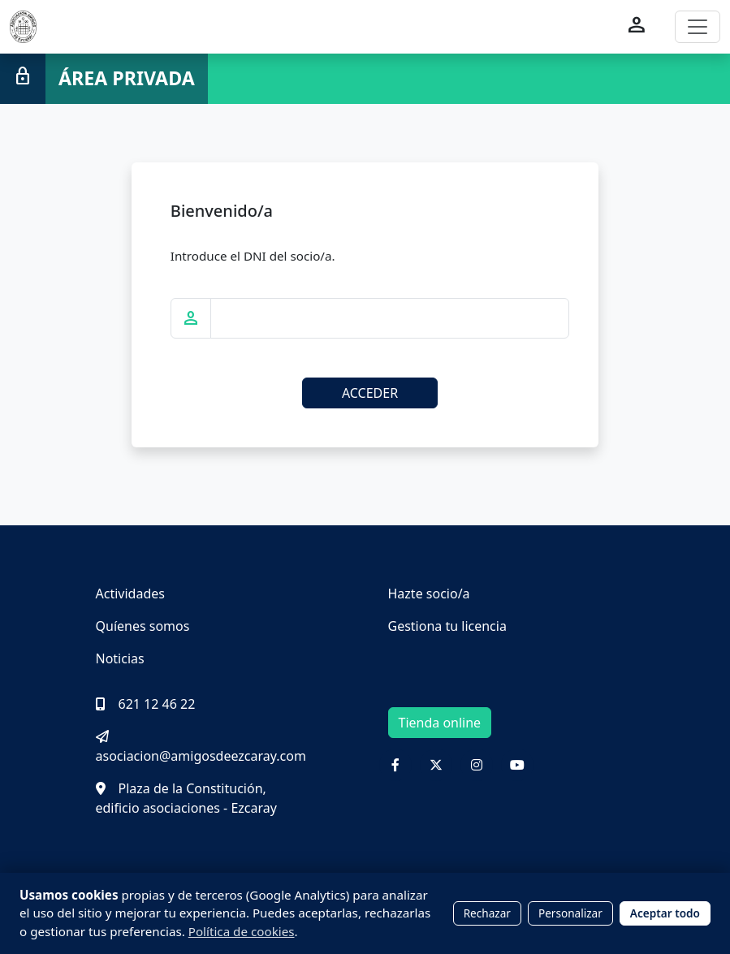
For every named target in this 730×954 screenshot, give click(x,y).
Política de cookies (241, 931)
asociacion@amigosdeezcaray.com (201, 747)
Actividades (130, 593)
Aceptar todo (665, 913)
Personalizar (570, 913)
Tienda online (440, 723)
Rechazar (487, 913)
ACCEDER (370, 393)
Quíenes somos (143, 626)
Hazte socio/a (429, 593)
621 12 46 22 (146, 704)
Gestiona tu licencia (447, 626)
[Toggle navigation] (697, 27)
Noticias (120, 658)
